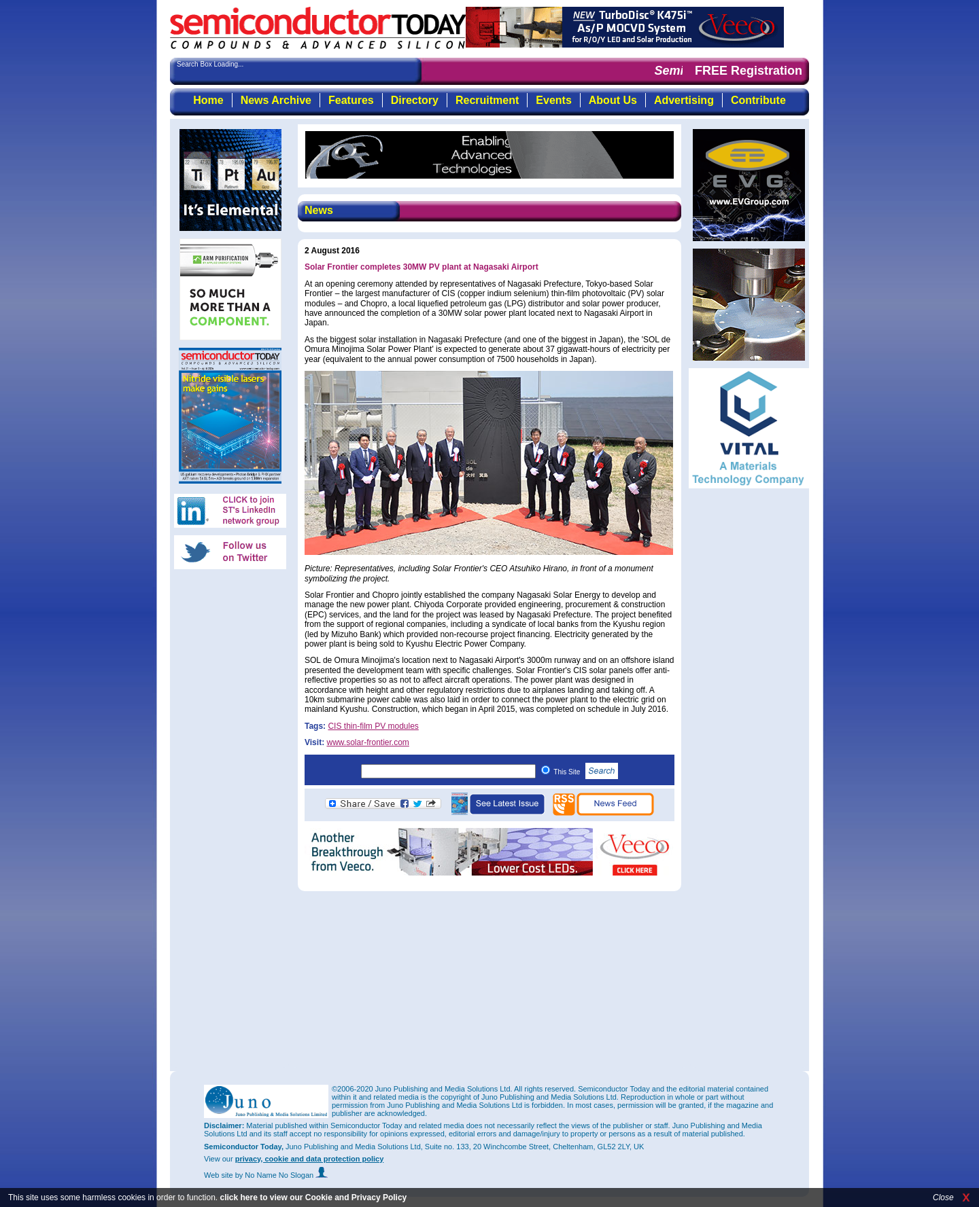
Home (208, 100)
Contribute (758, 100)
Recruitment (487, 100)
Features (351, 100)
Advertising (684, 100)
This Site (585, 772)
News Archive (276, 100)
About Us (613, 100)
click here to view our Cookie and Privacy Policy (313, 1197)
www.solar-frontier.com (367, 742)
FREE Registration (748, 70)
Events (553, 100)
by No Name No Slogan (281, 1175)
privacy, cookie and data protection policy (309, 1159)
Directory (415, 100)
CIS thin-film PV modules (373, 726)
